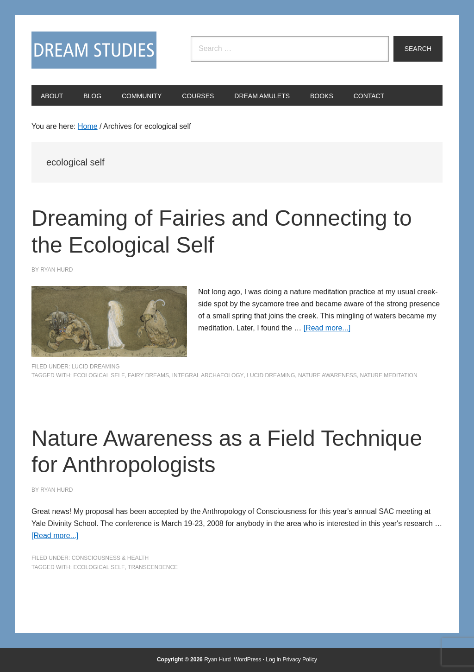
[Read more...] (327, 328)
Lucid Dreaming (96, 366)
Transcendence (153, 567)
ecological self (99, 375)
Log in (273, 659)
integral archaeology (208, 375)
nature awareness (327, 375)
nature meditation (389, 375)
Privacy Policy (299, 659)
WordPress (247, 659)
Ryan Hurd (218, 659)
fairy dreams (148, 375)
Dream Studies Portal (93, 50)
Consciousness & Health (110, 558)
